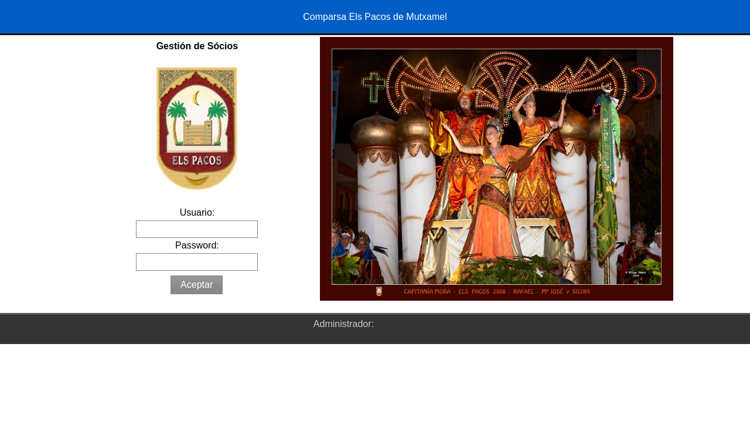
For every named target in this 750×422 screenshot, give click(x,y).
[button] (197, 285)
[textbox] (197, 229)
